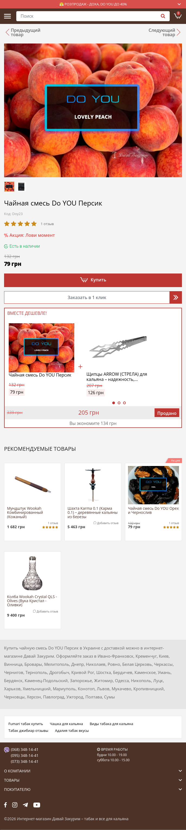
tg (25, 805)
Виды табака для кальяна (111, 723)
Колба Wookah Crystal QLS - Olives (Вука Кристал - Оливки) (32, 601)
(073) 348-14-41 (25, 761)
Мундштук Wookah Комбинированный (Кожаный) (25, 512)
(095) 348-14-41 (25, 755)
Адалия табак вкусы (72, 730)
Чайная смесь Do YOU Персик (40, 375)
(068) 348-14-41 (25, 749)
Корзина (178, 13)
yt (36, 805)
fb (5, 805)
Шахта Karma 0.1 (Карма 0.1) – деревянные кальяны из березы (93, 512)
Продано (167, 413)
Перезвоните (176, 297)
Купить (98, 280)
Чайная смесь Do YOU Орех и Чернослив (153, 510)
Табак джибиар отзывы (28, 730)
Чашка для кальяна (66, 723)
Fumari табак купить (25, 723)
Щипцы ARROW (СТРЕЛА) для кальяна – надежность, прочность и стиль (116, 377)
